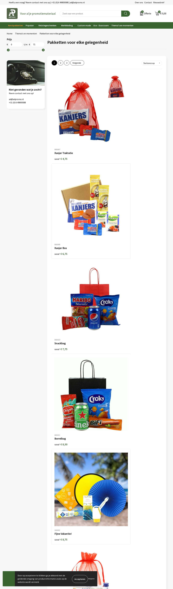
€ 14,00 (98, 428)
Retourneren (94, 530)
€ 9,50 (134, 168)
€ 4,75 (60, 116)
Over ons (139, 2)
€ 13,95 (61, 428)
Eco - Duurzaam (101, 25)
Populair (30, 25)
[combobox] (90, 14)
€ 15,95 (61, 480)
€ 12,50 (98, 376)
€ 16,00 (135, 480)
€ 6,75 (97, 115)
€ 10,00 (61, 272)
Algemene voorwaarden (139, 518)
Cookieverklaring (136, 522)
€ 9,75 (60, 220)
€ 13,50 (135, 376)
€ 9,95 (97, 220)
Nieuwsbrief (158, 2)
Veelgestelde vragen (56, 526)
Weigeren (91, 579)
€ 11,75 (98, 324)
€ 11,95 (61, 376)
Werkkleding (67, 25)
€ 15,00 (135, 428)
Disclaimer (133, 530)
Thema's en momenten (122, 25)
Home (9, 33)
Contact (148, 2)
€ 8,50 (60, 168)
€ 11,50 (61, 324)
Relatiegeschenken (47, 25)
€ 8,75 (97, 168)
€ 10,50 (98, 272)
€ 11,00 (135, 272)
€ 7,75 (134, 116)
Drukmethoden (54, 534)
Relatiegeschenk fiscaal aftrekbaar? (63, 530)
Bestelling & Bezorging (98, 522)
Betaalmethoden (96, 526)
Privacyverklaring (136, 526)
